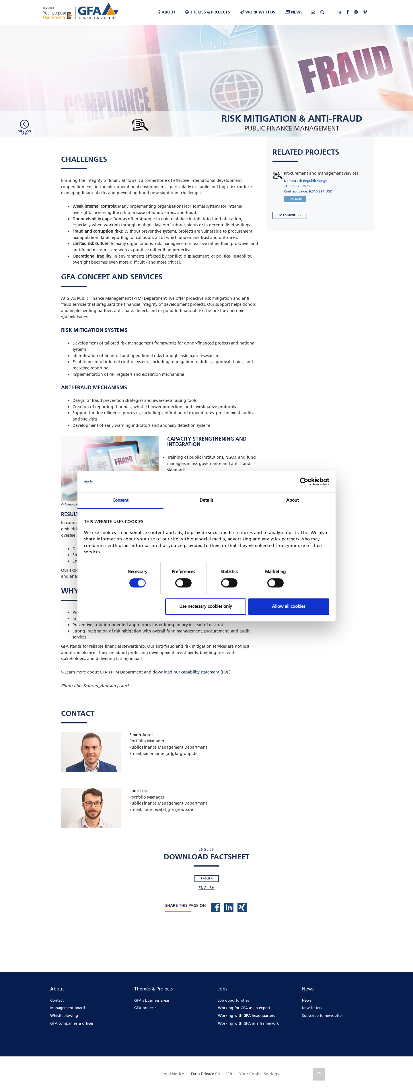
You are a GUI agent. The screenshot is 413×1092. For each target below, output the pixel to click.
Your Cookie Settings (259, 1074)
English (207, 878)
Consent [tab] (120, 500)
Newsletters (312, 1007)
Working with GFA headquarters (246, 1015)
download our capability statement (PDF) (192, 672)
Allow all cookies (288, 606)
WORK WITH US (257, 12)
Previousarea (24, 132)
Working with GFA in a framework (248, 1023)
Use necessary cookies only (205, 606)
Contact (57, 1000)
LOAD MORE (290, 215)
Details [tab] (206, 500)
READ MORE (295, 199)
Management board (67, 1007)
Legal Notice (172, 1074)
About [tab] (292, 500)
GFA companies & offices (71, 1023)
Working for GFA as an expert (244, 1007)
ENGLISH (206, 849)
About (167, 12)
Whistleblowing (64, 1015)
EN (217, 1074)
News (294, 12)
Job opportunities (233, 1000)
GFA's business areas (152, 1000)
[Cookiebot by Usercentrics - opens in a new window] (304, 481)
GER (228, 1074)
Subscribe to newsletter (322, 1015)
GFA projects (145, 1007)
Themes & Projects (207, 12)
